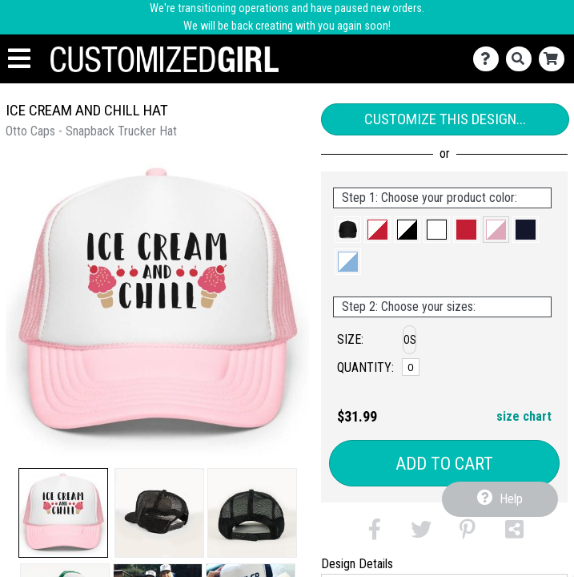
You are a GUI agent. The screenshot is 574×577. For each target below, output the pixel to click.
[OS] (410, 367)
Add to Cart (444, 464)
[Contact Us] (489, 58)
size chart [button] (524, 416)
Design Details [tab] (357, 563)
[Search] (522, 58)
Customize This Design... (445, 119)
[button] (63, 513)
